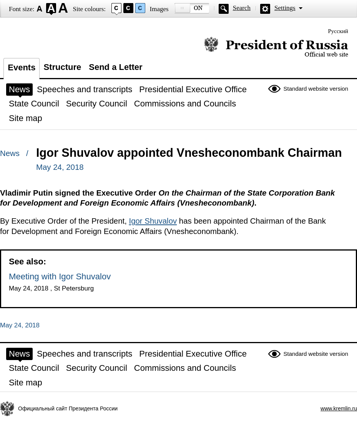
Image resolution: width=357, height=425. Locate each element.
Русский (338, 31)
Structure (62, 67)
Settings (285, 8)
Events (21, 67)
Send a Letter (115, 67)
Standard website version (316, 88)
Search (242, 8)
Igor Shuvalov (153, 221)
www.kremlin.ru (338, 408)
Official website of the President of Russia (276, 47)
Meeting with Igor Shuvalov (60, 276)
